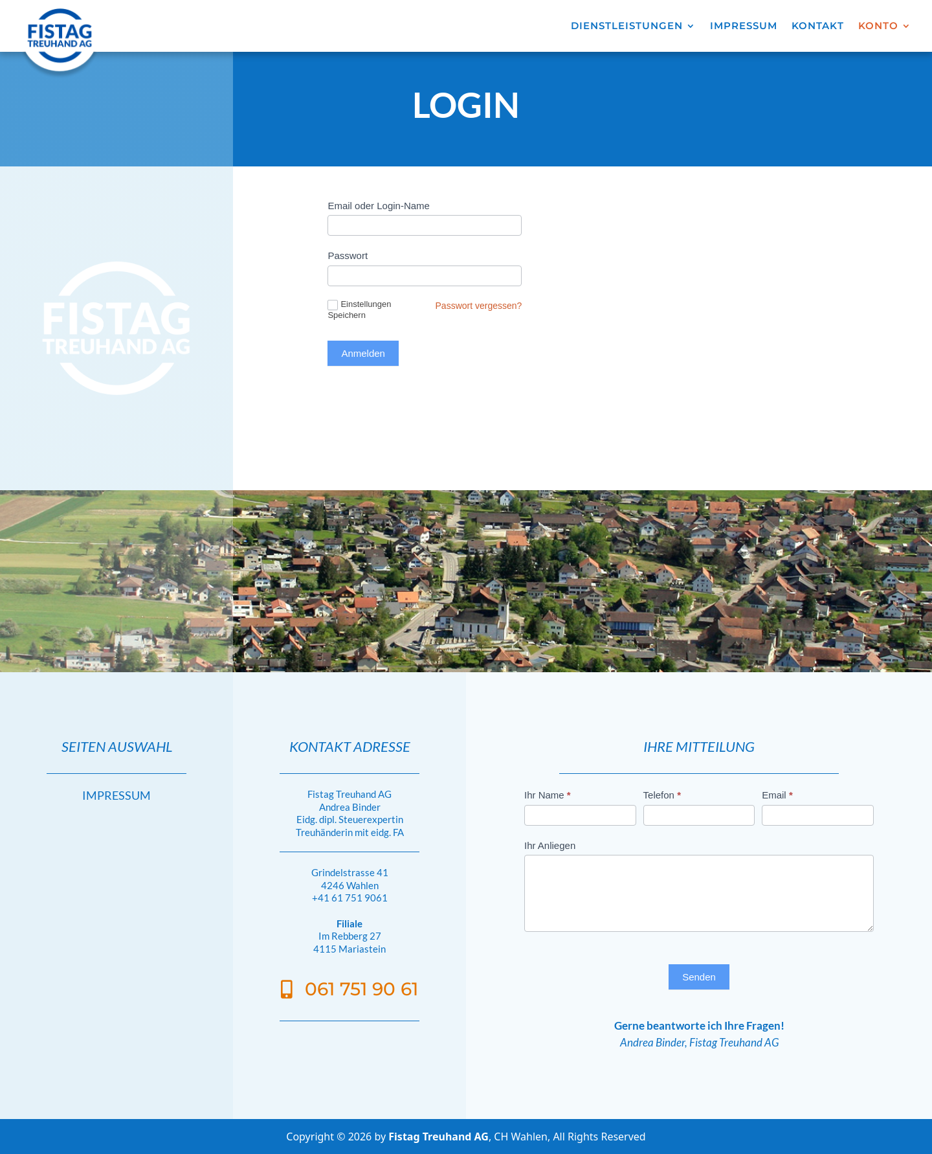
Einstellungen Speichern (359, 309)
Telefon (662, 794)
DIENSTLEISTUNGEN (627, 26)
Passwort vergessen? (479, 305)
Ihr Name (547, 794)
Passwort (347, 255)
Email (777, 794)
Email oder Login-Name (378, 205)
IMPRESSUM (743, 26)
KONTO (878, 26)
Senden (699, 976)
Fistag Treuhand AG (438, 1136)
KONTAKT (818, 26)
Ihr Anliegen (549, 845)
